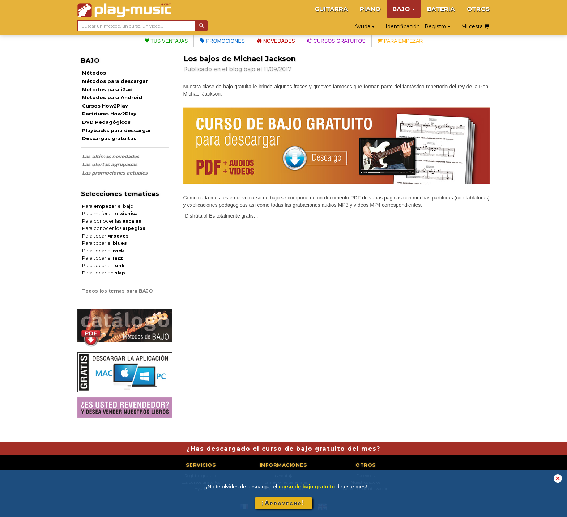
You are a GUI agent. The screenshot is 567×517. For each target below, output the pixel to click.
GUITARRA (331, 9)
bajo (249, 69)
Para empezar (400, 41)
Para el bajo (107, 206)
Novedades (276, 41)
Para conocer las (111, 221)
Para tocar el (104, 243)
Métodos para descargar (115, 81)
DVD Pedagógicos (106, 122)
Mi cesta (475, 26)
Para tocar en (103, 273)
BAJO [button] (403, 9)
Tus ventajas (166, 41)
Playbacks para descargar (116, 130)
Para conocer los (113, 228)
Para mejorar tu (110, 213)
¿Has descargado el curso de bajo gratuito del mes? (283, 448)
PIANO (370, 9)
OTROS (478, 9)
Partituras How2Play (109, 114)
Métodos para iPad (107, 89)
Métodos (94, 73)
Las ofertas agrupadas (109, 164)
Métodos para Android (112, 97)
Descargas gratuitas (109, 138)
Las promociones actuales (115, 173)
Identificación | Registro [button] (418, 26)
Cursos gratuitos (336, 41)
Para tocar (105, 236)
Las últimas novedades (110, 156)
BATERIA (441, 9)
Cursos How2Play (105, 106)
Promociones (222, 41)
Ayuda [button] (364, 26)
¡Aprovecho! (283, 503)
